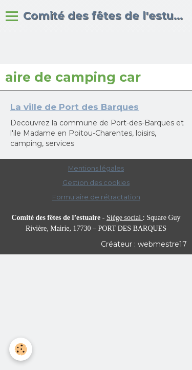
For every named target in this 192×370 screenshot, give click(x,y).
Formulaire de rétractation (96, 197)
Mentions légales (96, 168)
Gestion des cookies (96, 183)
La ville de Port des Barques (74, 107)
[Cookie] (20, 349)
